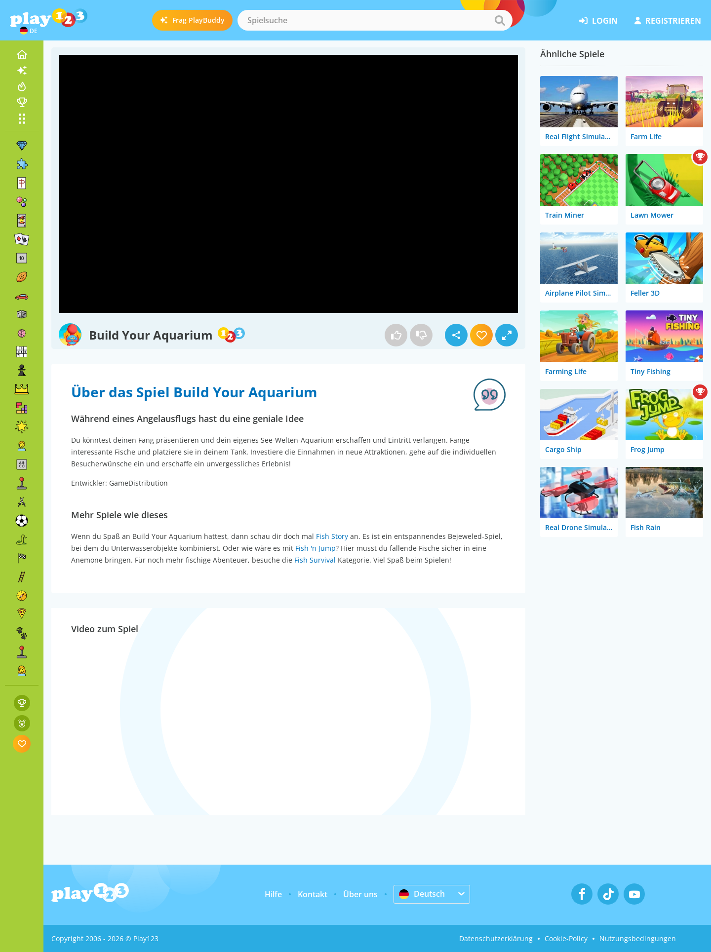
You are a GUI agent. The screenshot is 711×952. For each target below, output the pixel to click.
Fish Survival (315, 560)
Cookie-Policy (566, 938)
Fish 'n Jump (315, 548)
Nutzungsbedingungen (637, 938)
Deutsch (422, 893)
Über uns (360, 894)
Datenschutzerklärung (496, 938)
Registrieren (667, 20)
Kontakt (312, 894)
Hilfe (273, 894)
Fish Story (332, 536)
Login (598, 20)
